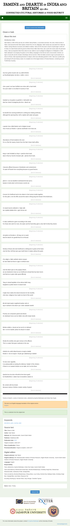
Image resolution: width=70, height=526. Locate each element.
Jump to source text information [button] (35, 27)
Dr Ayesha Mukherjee (33, 521)
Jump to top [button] (35, 492)
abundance (7, 423)
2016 (15, 440)
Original (6, 405)
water (20, 423)
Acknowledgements (62, 524)
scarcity (16, 423)
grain (12, 423)
